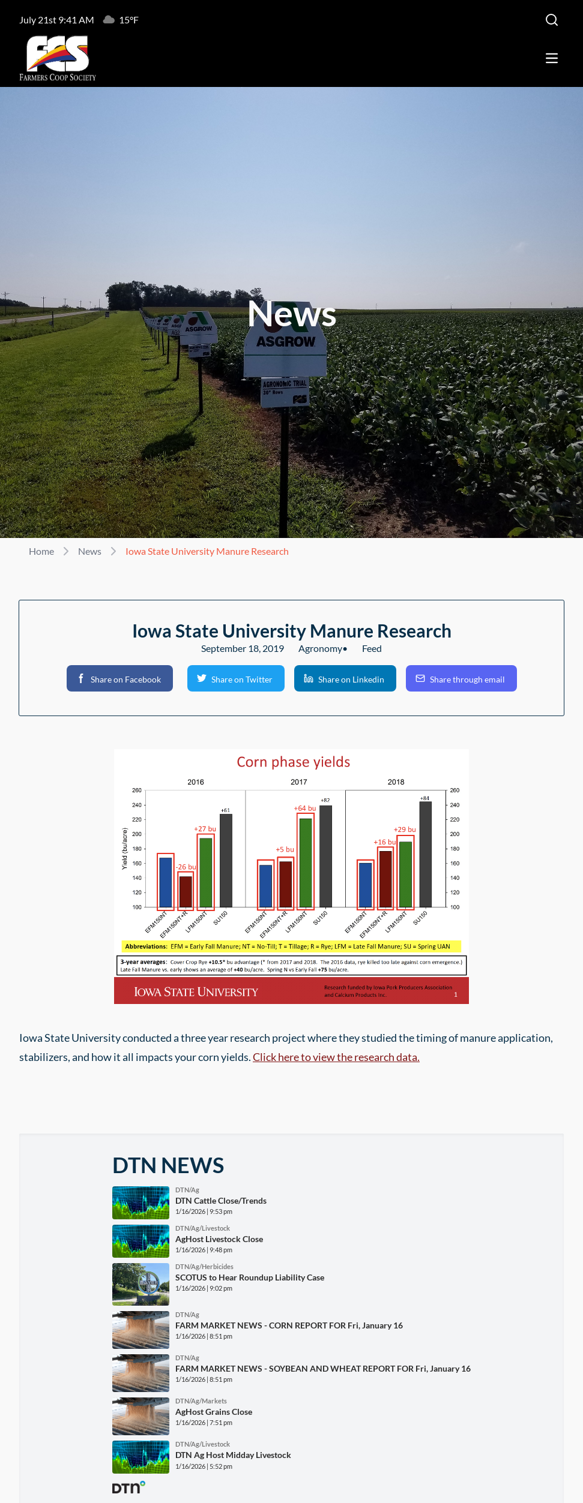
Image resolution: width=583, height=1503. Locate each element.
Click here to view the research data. (336, 1056)
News (89, 551)
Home (41, 551)
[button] (120, 678)
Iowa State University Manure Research (207, 551)
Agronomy (320, 648)
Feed (372, 648)
